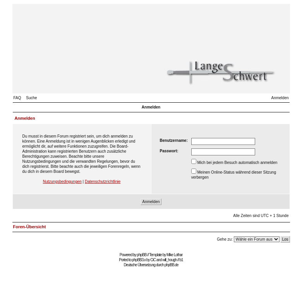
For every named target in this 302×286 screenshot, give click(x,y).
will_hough (169, 260)
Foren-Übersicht (29, 226)
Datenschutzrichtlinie (102, 181)
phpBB (141, 255)
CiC (153, 260)
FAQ (17, 98)
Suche (31, 98)
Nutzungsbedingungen (62, 181)
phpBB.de (171, 265)
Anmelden (279, 98)
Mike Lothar (174, 255)
